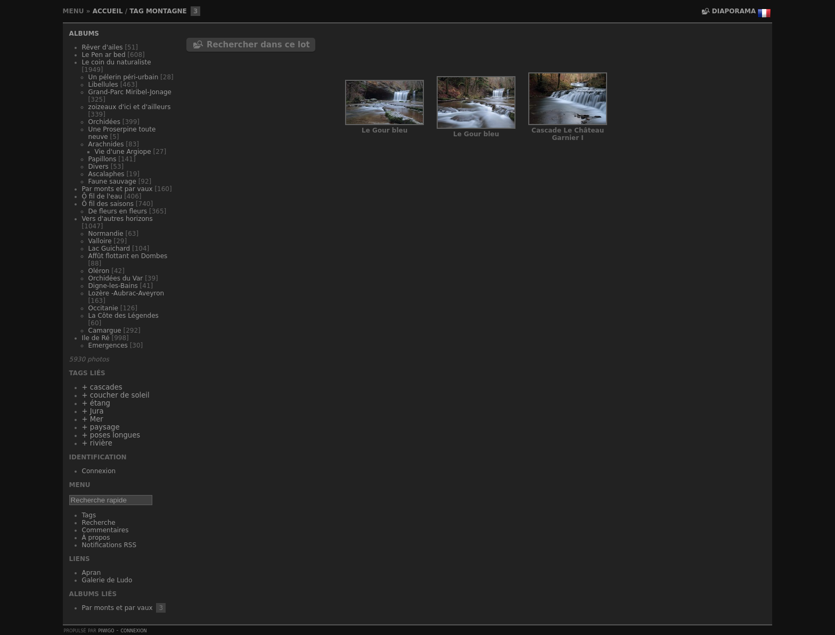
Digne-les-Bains (113, 286)
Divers (98, 166)
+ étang (96, 403)
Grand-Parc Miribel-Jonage (129, 92)
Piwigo (106, 630)
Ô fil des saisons (108, 204)
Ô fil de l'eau (102, 196)
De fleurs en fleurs (118, 211)
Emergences (108, 345)
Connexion (99, 471)
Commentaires (105, 530)
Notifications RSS (109, 545)
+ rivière (97, 443)
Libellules (103, 84)
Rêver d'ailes (102, 47)
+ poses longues (111, 435)
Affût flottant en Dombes (128, 256)
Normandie (106, 233)
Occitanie (103, 308)
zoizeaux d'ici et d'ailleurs (129, 107)
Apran (91, 572)
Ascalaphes (106, 174)
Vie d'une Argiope (123, 151)
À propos (96, 537)
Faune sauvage (112, 181)
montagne (166, 11)
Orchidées (104, 122)
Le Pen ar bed (104, 55)
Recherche (99, 522)
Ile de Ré (96, 338)
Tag (136, 11)
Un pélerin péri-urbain (123, 77)
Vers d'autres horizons (117, 218)
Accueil (108, 11)
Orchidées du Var (115, 278)
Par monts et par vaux (117, 189)
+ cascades (102, 387)
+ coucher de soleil (116, 395)
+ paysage (101, 427)
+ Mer (92, 419)
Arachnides (106, 144)
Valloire (100, 241)
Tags (89, 515)
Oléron (99, 271)
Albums (84, 33)
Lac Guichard (109, 248)
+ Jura (93, 411)
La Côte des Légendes (123, 315)
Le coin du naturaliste (116, 62)
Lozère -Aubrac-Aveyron (126, 293)
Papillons (102, 159)
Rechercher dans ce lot (258, 45)
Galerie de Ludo (107, 580)
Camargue (104, 330)
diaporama (734, 11)
